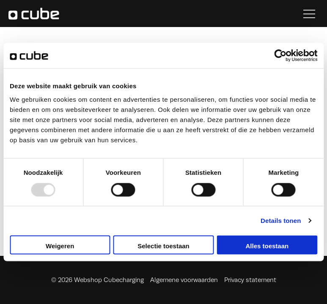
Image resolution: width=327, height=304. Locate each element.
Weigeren (60, 246)
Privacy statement (250, 280)
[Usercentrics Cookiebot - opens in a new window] (280, 55)
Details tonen (281, 220)
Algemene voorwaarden (184, 280)
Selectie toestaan (163, 246)
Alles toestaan (267, 246)
